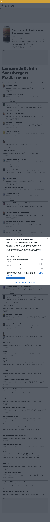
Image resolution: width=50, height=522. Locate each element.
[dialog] (25, 261)
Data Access (24, 282)
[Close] (47, 239)
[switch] (41, 259)
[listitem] (25, 257)
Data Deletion (17, 282)
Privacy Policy (32, 282)
